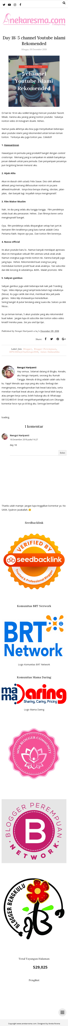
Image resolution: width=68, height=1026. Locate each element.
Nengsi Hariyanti (19, 435)
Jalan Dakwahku (50, 351)
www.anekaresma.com (27, 1023)
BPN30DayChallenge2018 (23, 351)
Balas (62, 452)
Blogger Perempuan (45, 349)
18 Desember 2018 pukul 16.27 (24, 439)
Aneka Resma (54, 1023)
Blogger (27, 349)
